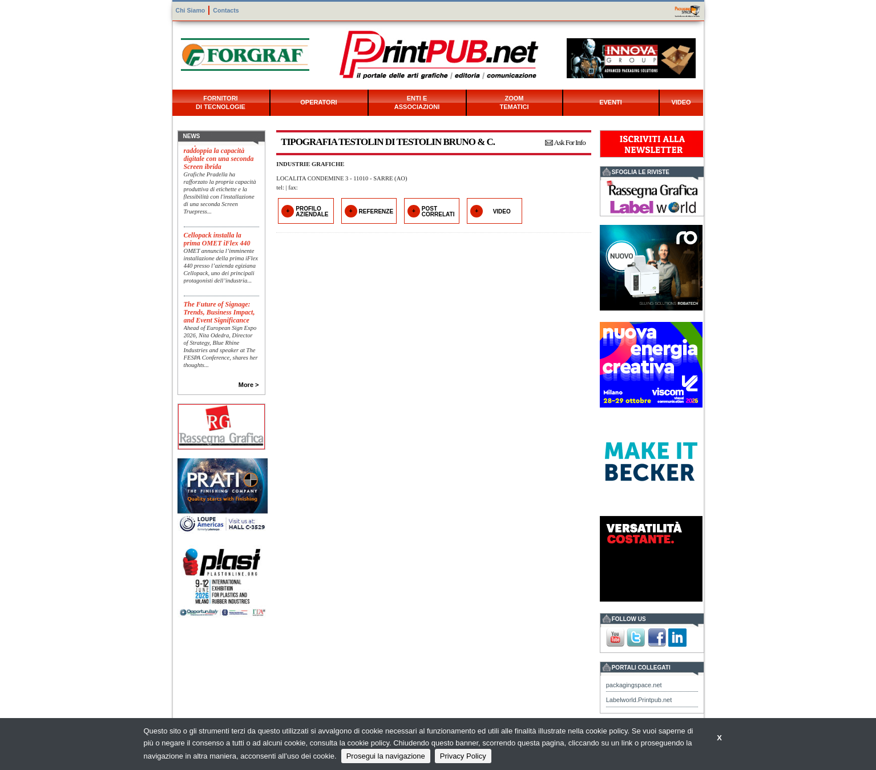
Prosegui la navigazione (385, 756)
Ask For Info (570, 142)
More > (249, 384)
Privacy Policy (463, 756)
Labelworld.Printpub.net (639, 699)
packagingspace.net (634, 685)
